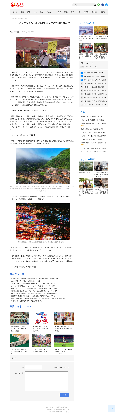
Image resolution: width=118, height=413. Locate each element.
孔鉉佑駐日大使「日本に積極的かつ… (95, 94)
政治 (41, 12)
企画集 (86, 12)
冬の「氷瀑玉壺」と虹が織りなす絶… (95, 80)
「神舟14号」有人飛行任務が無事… (95, 87)
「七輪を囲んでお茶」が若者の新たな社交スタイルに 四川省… (101, 56)
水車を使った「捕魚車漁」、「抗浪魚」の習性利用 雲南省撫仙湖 (101, 191)
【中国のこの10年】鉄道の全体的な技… (93, 132)
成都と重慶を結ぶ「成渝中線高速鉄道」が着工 (25, 281)
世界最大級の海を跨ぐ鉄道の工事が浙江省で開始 (26, 301)
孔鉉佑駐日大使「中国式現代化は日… (95, 83)
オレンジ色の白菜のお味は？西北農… (95, 90)
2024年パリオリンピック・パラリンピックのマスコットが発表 (41, 329)
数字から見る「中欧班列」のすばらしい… (94, 116)
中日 (79, 12)
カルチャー (51, 12)
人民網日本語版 (14, 18)
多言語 (103, 12)
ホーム (15, 12)
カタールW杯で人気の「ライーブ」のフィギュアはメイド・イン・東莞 (33, 286)
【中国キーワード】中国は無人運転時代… (94, 136)
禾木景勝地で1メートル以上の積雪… (95, 76)
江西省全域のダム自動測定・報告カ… (95, 104)
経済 (28, 12)
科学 (59, 12)
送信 (64, 395)
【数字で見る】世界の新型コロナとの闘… (94, 148)
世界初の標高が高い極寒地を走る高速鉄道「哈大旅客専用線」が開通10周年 (34, 278)
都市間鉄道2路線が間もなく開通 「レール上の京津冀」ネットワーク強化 (34, 291)
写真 (66, 12)
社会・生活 (24, 18)
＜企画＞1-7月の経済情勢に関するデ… (93, 139)
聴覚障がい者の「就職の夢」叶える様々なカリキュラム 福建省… (19, 329)
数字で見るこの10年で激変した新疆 (92, 129)
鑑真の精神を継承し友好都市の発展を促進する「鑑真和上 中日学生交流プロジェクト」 (38, 298)
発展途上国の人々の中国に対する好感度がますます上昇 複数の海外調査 (34, 293)
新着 (22, 12)
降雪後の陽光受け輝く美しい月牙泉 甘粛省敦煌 (86, 38)
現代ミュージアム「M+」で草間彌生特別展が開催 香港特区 (63, 329)
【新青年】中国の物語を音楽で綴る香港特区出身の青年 (101, 174)
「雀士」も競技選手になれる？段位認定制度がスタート (19, 351)
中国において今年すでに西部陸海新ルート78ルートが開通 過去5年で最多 (34, 288)
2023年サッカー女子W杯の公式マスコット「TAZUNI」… (63, 351)
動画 (72, 12)
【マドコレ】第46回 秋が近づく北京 (92, 120)
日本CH (94, 12)
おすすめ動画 (87, 159)
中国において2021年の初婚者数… (94, 73)
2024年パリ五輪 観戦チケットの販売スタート (86, 56)
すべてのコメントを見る (61, 367)
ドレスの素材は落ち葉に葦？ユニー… (95, 97)
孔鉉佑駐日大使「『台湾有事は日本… (95, 101)
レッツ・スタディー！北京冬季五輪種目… (94, 152)
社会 (35, 12)
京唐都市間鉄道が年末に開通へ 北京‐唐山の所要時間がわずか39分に (33, 296)
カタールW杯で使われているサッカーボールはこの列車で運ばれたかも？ (34, 283)
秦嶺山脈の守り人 (84, 172)
